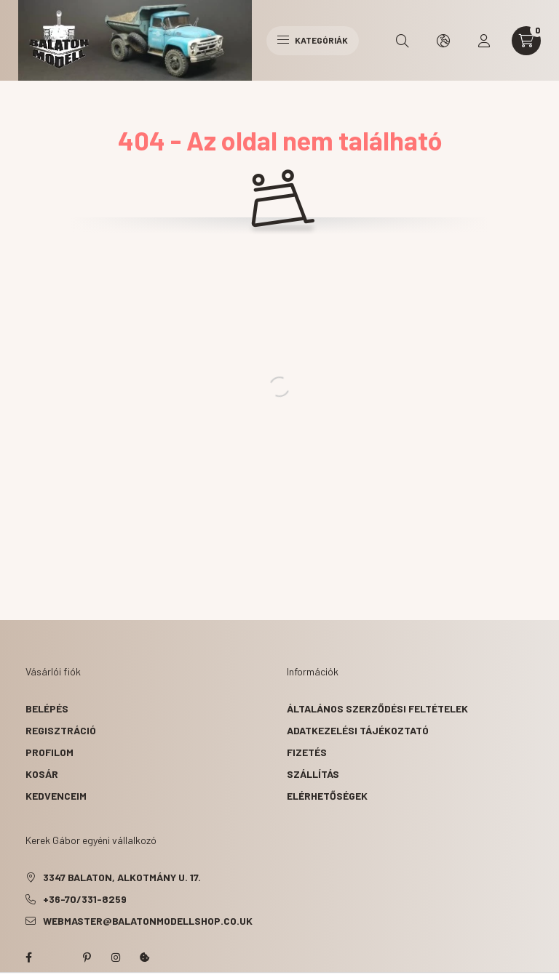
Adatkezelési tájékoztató (358, 730)
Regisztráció (60, 730)
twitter (57, 957)
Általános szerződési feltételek (377, 708)
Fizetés (307, 752)
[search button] (402, 40)
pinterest (86, 957)
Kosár (41, 774)
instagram (115, 957)
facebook (28, 957)
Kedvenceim (56, 796)
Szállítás (313, 774)
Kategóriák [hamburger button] (312, 40)
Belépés (46, 708)
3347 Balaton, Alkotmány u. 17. (122, 877)
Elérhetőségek (327, 796)
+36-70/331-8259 (85, 899)
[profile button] (484, 40)
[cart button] (526, 40)
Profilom (49, 752)
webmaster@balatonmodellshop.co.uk (148, 921)
